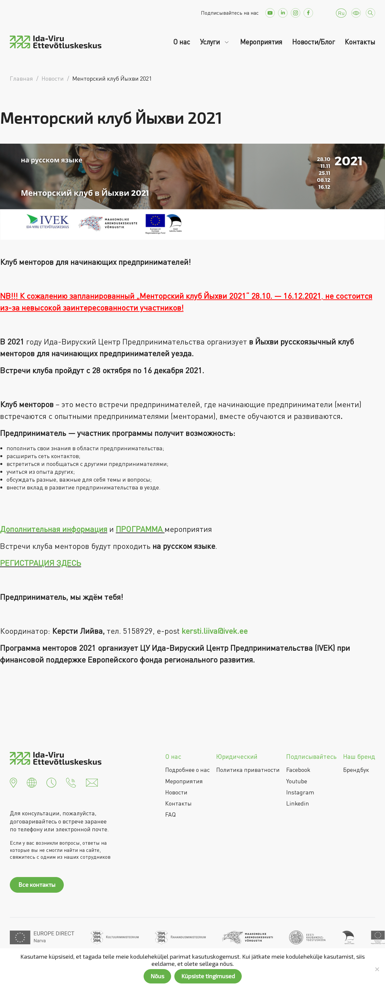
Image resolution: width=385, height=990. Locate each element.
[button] (13, 782)
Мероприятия (261, 42)
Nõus (157, 976)
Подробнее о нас (187, 769)
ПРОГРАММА (139, 529)
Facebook (298, 769)
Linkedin (297, 803)
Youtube (296, 781)
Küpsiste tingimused (208, 976)
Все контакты (36, 884)
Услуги (210, 42)
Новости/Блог (313, 42)
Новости (176, 792)
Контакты (360, 42)
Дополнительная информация (53, 529)
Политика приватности (248, 769)
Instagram (300, 792)
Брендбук (356, 769)
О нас (181, 42)
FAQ (170, 814)
